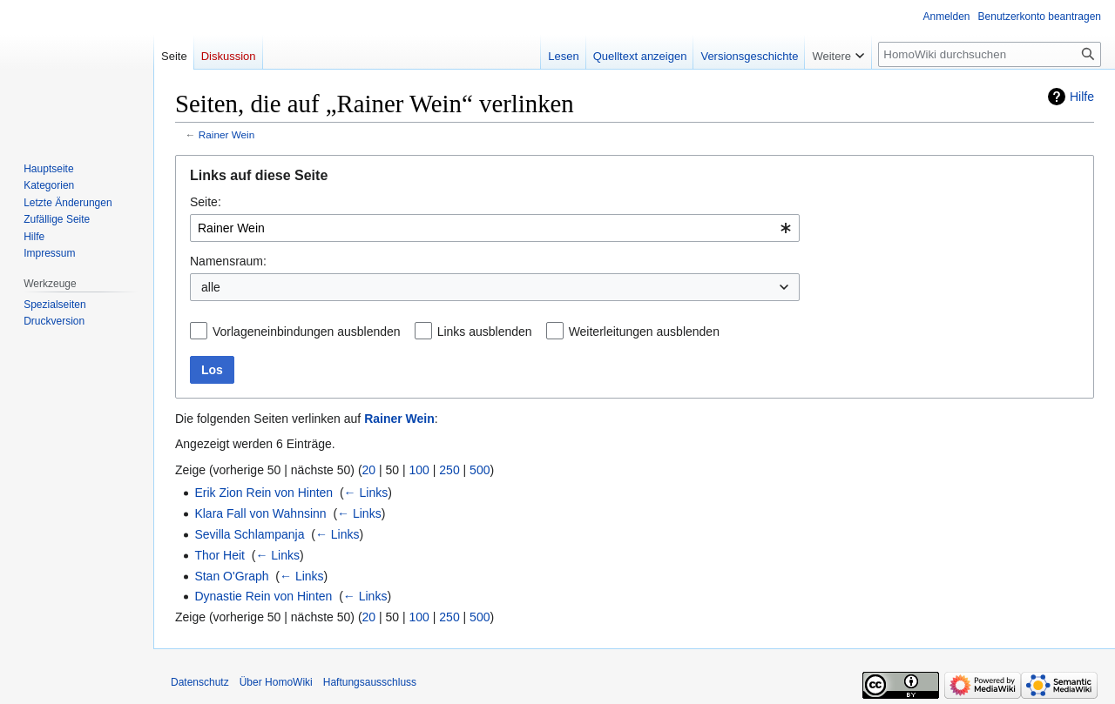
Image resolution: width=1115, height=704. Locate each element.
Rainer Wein (226, 134)
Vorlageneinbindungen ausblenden (307, 332)
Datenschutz (200, 682)
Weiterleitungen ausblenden (644, 332)
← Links (366, 493)
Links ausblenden (484, 332)
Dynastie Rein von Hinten (263, 596)
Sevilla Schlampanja (249, 534)
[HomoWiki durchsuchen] (989, 54)
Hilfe (1082, 97)
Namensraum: (228, 261)
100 (419, 470)
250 (449, 470)
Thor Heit (219, 555)
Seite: (205, 202)
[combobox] (495, 228)
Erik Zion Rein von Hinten (263, 493)
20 (369, 470)
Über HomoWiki (276, 682)
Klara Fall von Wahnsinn (260, 513)
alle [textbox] (210, 287)
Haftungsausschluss (369, 682)
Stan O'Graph (231, 576)
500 (480, 470)
